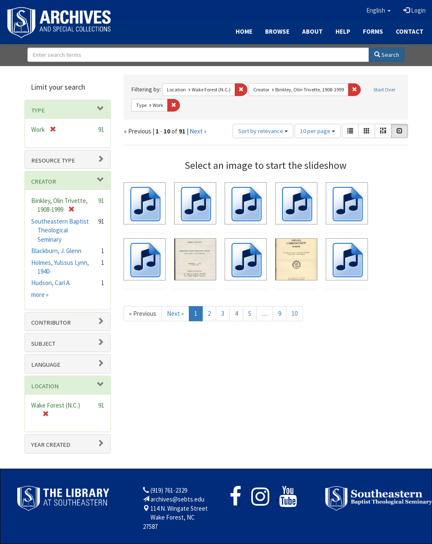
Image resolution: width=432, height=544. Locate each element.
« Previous (142, 313)
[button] (378, 10)
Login (414, 10)
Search (386, 55)
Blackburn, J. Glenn (56, 251)
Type (38, 110)
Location (45, 386)
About (312, 31)
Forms (373, 31)
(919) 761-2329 (168, 490)
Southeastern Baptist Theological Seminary (60, 230)
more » (39, 295)
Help (342, 31)
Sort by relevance (263, 131)
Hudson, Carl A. (51, 283)
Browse (277, 31)
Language (45, 364)
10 (295, 313)
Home (244, 31)
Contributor (51, 322)
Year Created (50, 444)
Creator (43, 181)
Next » (198, 131)
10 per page (317, 131)
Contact (410, 31)
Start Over (384, 89)
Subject (43, 343)
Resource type (53, 160)
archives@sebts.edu (177, 499)
